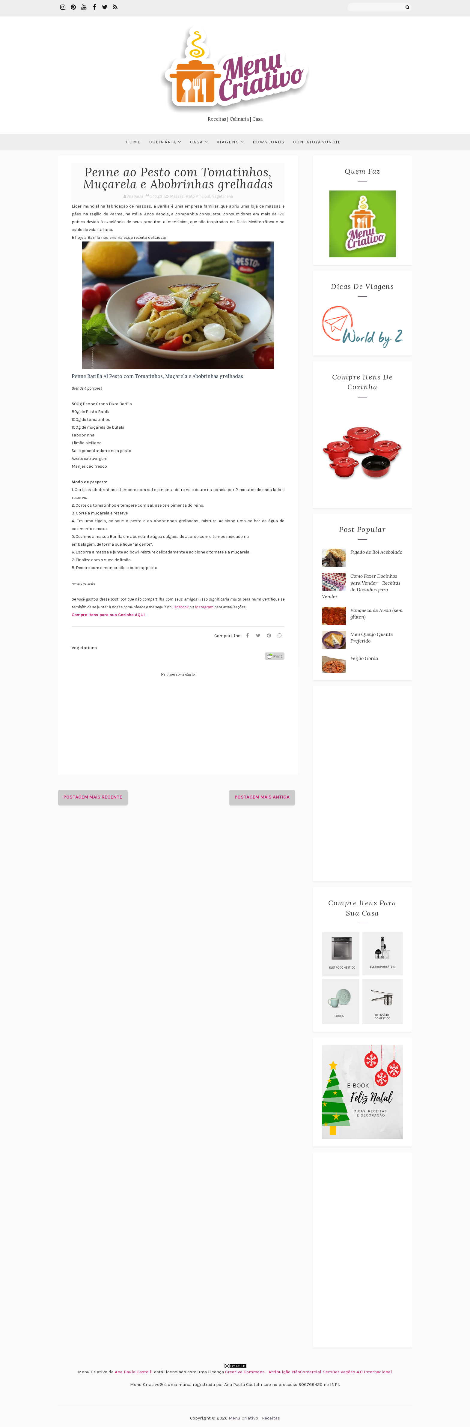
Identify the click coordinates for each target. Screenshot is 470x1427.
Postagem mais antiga (262, 797)
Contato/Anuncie (317, 142)
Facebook (180, 607)
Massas (177, 196)
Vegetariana (222, 196)
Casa (196, 142)
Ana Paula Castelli (134, 1372)
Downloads (269, 142)
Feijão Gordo (364, 658)
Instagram (204, 607)
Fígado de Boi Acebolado (376, 552)
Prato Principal (198, 196)
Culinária (163, 142)
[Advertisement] (362, 784)
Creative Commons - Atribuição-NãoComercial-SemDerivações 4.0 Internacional (308, 1372)
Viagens (228, 142)
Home (133, 142)
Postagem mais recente (93, 797)
